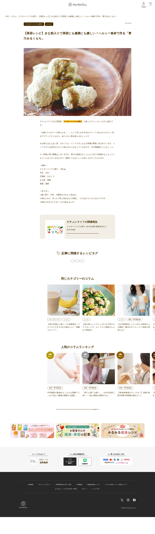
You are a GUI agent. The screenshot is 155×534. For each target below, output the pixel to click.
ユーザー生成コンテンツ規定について (116, 501)
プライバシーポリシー (44, 501)
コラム (13, 16)
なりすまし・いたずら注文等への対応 (66, 505)
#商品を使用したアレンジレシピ (72, 268)
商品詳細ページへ (82, 237)
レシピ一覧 (95, 505)
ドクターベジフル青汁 (27, 16)
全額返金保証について (93, 501)
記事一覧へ (77, 422)
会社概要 (30, 501)
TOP (7, 16)
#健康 (49, 268)
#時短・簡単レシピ (100, 268)
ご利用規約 (79, 501)
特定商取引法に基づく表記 (63, 501)
